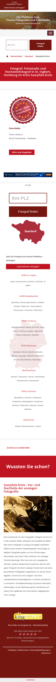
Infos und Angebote (22, 152)
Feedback (12, 650)
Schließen (30, 680)
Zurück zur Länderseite (18, 448)
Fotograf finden (41, 44)
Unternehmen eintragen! (28, 266)
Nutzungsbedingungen (40, 650)
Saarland (29, 56)
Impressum (46, 653)
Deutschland (14, 56)
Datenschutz (23, 650)
